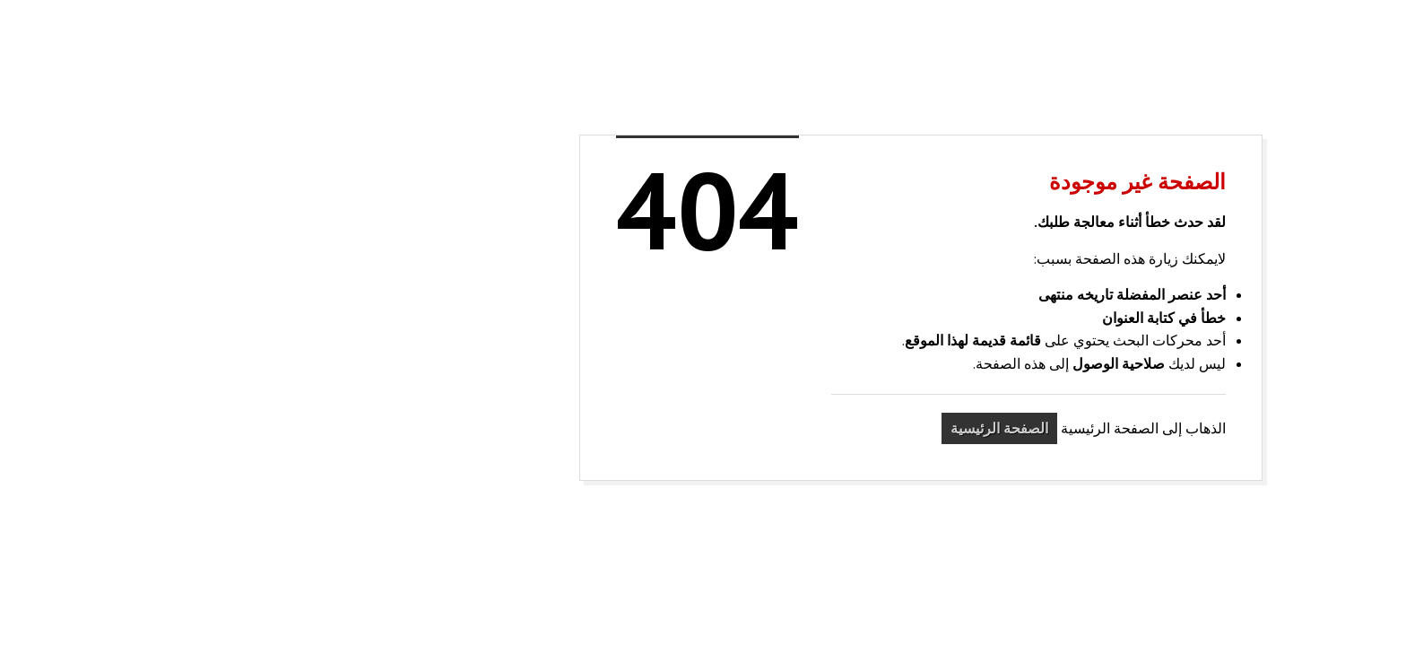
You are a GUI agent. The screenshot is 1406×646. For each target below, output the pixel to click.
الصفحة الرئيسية (781, 428)
